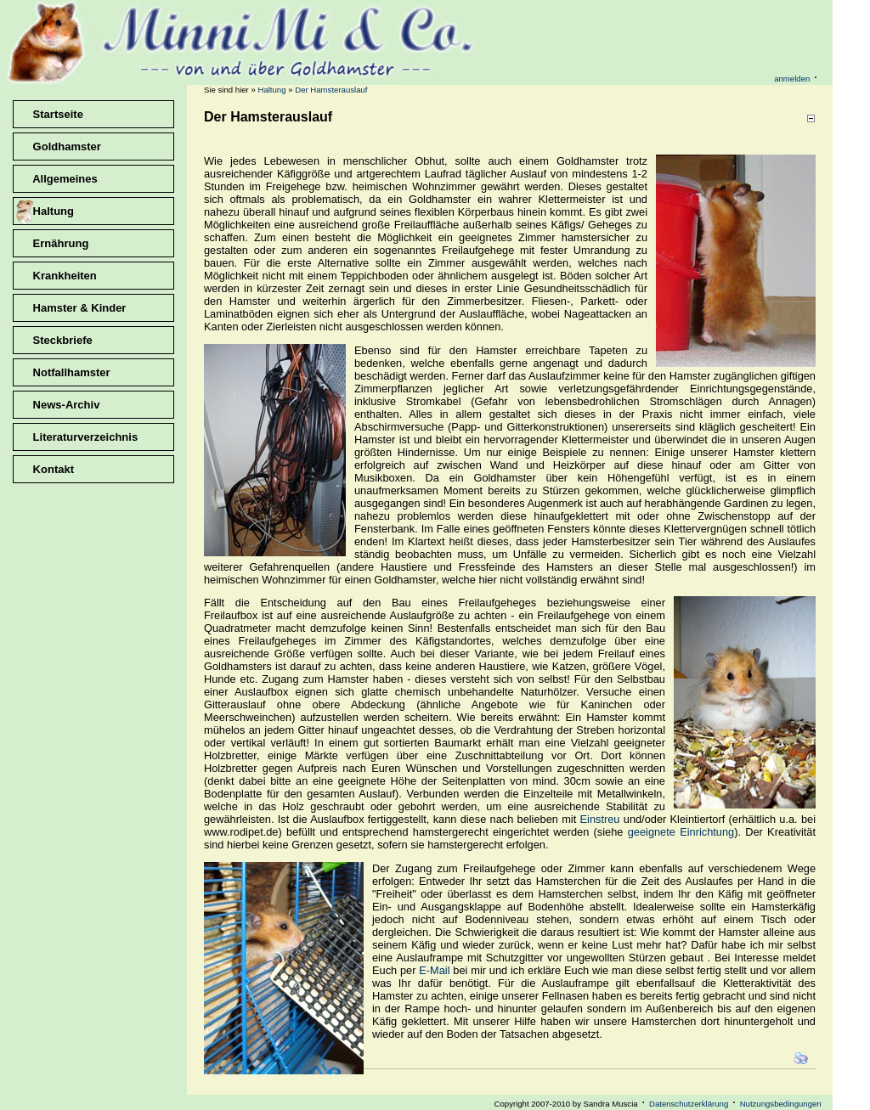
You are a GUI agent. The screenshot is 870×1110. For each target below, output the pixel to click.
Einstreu (600, 819)
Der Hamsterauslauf (331, 89)
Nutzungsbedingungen (781, 1103)
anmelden (792, 78)
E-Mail (434, 970)
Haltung (271, 89)
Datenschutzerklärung (688, 1103)
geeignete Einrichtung (681, 831)
